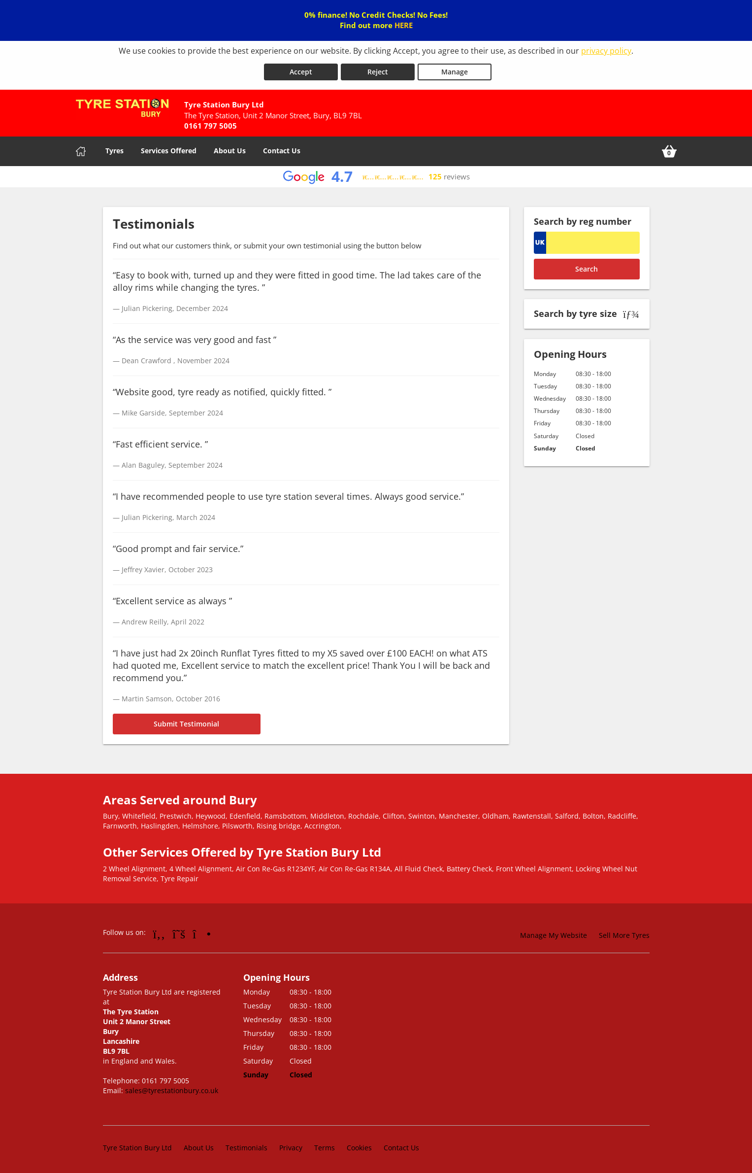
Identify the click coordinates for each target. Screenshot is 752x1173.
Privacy (290, 1145)
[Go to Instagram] (202, 931)
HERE (403, 25)
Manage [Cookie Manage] (454, 69)
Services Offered (168, 148)
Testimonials (246, 1145)
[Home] (81, 149)
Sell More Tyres (624, 932)
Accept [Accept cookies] (301, 69)
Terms (324, 1145)
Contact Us (281, 148)
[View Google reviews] (376, 174)
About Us (230, 148)
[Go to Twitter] (178, 931)
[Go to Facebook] (159, 931)
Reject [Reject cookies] (377, 69)
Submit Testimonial (186, 721)
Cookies (359, 1145)
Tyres (114, 148)
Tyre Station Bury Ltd (137, 1145)
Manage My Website (553, 932)
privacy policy (606, 50)
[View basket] (669, 149)
